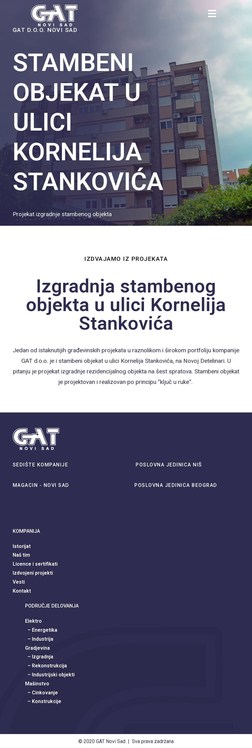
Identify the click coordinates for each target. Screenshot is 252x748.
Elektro (33, 621)
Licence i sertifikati (35, 564)
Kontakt (22, 591)
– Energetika (41, 630)
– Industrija (39, 639)
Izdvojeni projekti (33, 573)
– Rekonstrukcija (46, 666)
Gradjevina (37, 648)
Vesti (19, 582)
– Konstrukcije (43, 701)
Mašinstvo (37, 684)
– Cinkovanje (41, 693)
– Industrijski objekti (50, 675)
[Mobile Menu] (214, 15)
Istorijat (22, 546)
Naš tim (21, 555)
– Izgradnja (39, 657)
